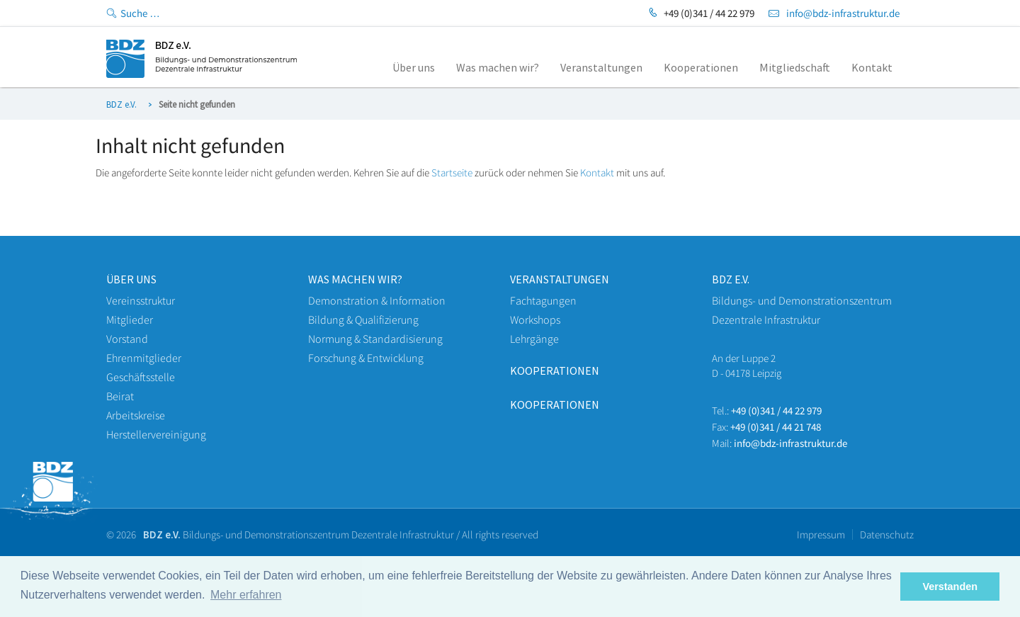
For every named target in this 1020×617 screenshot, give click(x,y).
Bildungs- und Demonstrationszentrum (802, 300)
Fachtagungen (543, 300)
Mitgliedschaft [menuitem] (794, 67)
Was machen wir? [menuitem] (497, 67)
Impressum (821, 534)
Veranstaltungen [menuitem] (601, 67)
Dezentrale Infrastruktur (766, 319)
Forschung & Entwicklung (366, 358)
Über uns (131, 279)
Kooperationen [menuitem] (701, 67)
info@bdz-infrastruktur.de (843, 13)
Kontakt (597, 172)
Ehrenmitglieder (143, 358)
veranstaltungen (559, 279)
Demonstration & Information (377, 300)
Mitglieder (129, 319)
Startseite (451, 172)
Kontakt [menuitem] (871, 67)
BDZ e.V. (121, 104)
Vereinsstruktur (140, 300)
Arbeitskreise (135, 415)
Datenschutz (887, 534)
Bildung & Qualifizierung (363, 319)
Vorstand (127, 339)
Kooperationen (554, 370)
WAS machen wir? (355, 279)
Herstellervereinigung (156, 434)
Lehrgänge (534, 339)
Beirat (120, 396)
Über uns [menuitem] (413, 67)
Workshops (535, 319)
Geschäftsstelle (140, 377)
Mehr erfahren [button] (246, 595)
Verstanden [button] (950, 586)
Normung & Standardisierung (375, 339)
